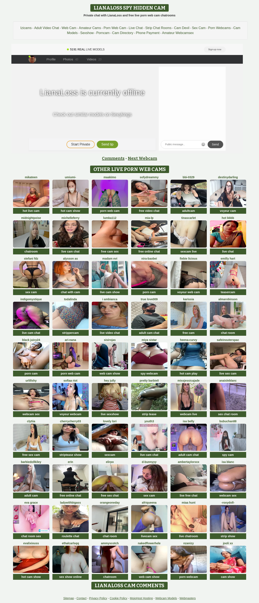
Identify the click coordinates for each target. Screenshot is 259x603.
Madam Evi (109, 258)
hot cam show (70, 210)
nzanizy (188, 543)
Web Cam (69, 28)
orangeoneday (110, 502)
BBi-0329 (189, 177)
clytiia (31, 421)
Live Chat (136, 28)
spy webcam (149, 373)
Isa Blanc (228, 462)
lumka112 (109, 218)
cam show (228, 577)
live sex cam (228, 373)
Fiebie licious (188, 258)
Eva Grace (31, 502)
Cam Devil (181, 28)
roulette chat (70, 536)
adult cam (31, 495)
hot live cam (31, 210)
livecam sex (149, 536)
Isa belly (188, 421)
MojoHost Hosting (141, 598)
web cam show (110, 373)
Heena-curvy (188, 340)
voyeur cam (228, 210)
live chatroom (188, 536)
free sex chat (110, 495)
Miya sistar (149, 340)
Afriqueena (149, 502)
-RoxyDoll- (228, 502)
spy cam (228, 455)
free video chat (149, 210)
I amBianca (109, 299)
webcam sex (31, 414)
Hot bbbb (228, 218)
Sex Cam (199, 28)
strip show (228, 536)
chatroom (31, 251)
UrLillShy (31, 380)
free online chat (149, 251)
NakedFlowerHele (149, 543)
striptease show (70, 455)
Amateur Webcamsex (178, 33)
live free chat (188, 495)
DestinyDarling (228, 177)
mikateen (31, 177)
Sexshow (87, 33)
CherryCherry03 (70, 421)
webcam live (188, 414)
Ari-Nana (70, 340)
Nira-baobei (149, 258)
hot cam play (188, 373)
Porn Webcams (219, 28)
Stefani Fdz (31, 258)
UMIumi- (70, 177)
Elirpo (110, 462)
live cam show (110, 292)
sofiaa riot (70, 380)
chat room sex (31, 536)
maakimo (110, 177)
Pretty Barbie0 (149, 380)
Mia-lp (149, 218)
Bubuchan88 (227, 421)
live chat (228, 251)
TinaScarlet (188, 218)
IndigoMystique (31, 299)
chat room (228, 332)
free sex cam (31, 455)
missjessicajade (189, 380)
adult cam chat (149, 332)
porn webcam (188, 577)
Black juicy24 (31, 340)
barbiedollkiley (31, 462)
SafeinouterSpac (228, 340)
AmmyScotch (110, 543)
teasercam (228, 292)
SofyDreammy (149, 177)
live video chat (110, 332)
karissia (188, 299)
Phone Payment (148, 33)
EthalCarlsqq (70, 543)
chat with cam (70, 292)
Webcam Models (166, 598)
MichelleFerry (70, 218)
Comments (113, 158)
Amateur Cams (90, 28)
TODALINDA (70, 299)
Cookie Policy (118, 598)
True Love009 (149, 299)
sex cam (31, 292)
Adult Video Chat (46, 28)
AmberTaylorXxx (188, 462)
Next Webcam (142, 158)
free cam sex (110, 251)
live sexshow (110, 414)
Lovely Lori (109, 421)
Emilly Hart (228, 258)
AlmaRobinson (227, 299)
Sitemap (68, 598)
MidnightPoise (31, 218)
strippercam (70, 332)
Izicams (25, 28)
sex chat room (228, 414)
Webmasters (187, 598)
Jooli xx (228, 543)
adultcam (188, 210)
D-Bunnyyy (149, 462)
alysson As (70, 258)
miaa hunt (188, 502)
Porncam (103, 33)
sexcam (109, 455)
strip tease (149, 414)
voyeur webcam (70, 414)
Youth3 (149, 421)
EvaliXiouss (31, 543)
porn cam (149, 292)
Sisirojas (110, 340)
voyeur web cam (188, 292)
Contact (81, 598)
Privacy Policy (98, 598)
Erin (70, 462)
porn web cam (110, 210)
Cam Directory (122, 33)
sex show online (70, 577)
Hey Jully (110, 380)
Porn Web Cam (115, 28)
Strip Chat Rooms (158, 28)
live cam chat (70, 251)
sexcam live (188, 251)
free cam (189, 332)
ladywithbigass (70, 502)
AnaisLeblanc (228, 380)
